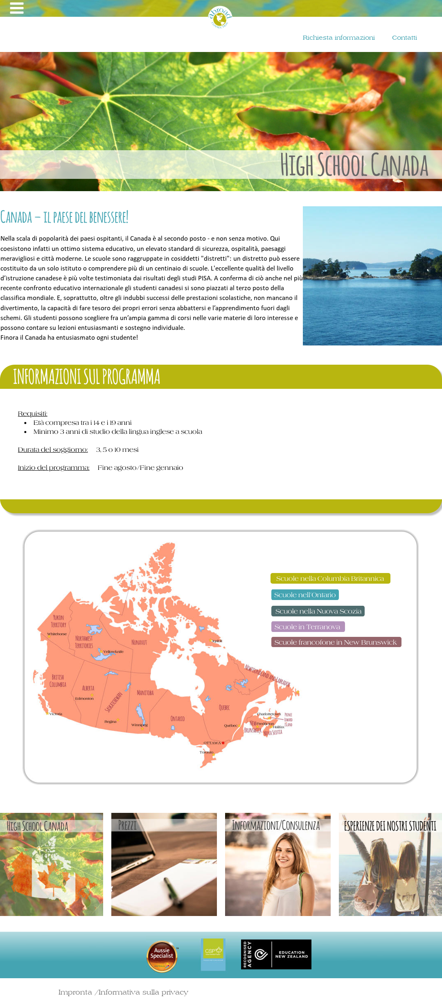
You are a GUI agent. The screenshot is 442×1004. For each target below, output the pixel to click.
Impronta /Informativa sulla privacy (123, 992)
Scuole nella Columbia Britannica (331, 578)
